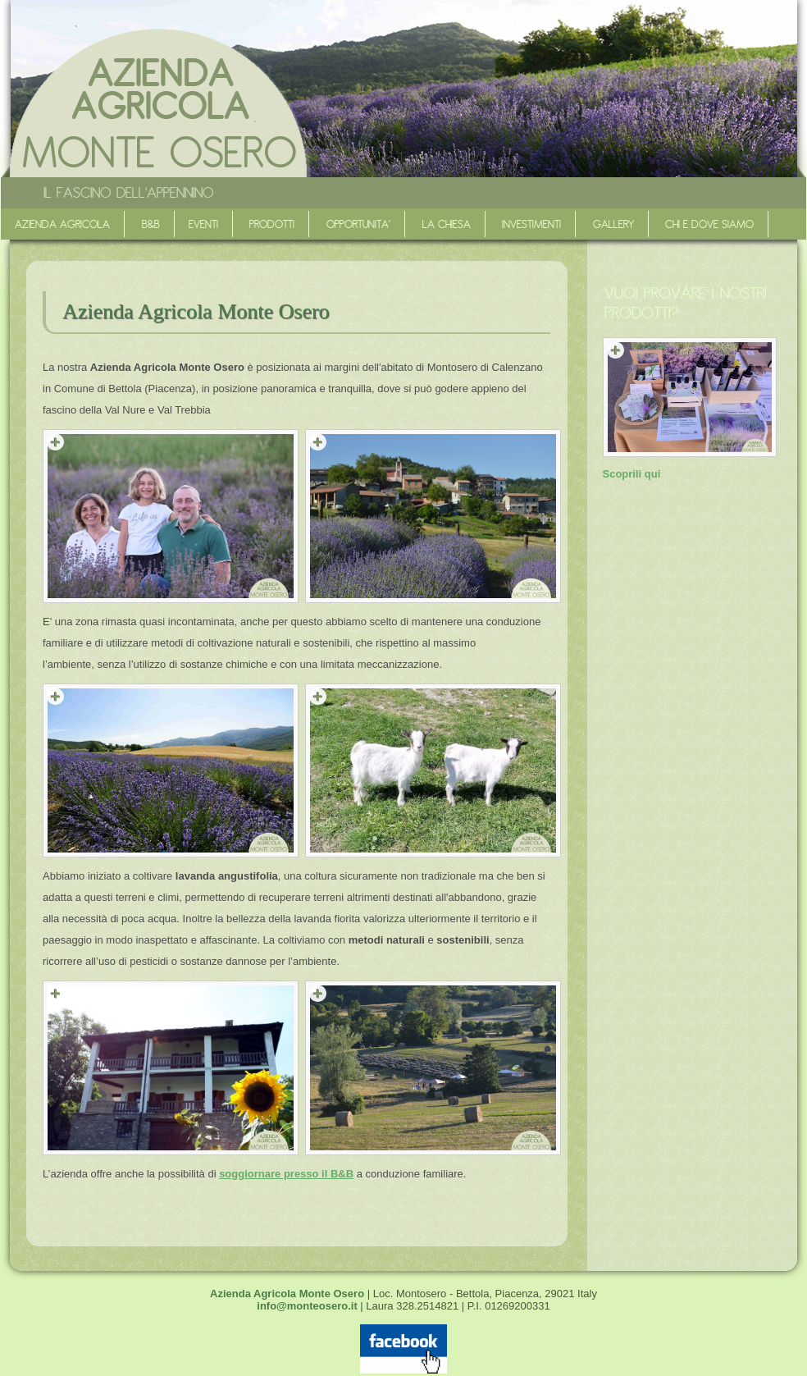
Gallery (613, 224)
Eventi (203, 224)
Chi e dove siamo (709, 224)
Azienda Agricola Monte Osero (288, 1293)
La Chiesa (446, 224)
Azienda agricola (62, 224)
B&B (151, 224)
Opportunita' (358, 224)
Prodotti (271, 224)
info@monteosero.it (307, 1306)
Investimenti (531, 224)
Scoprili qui (632, 474)
